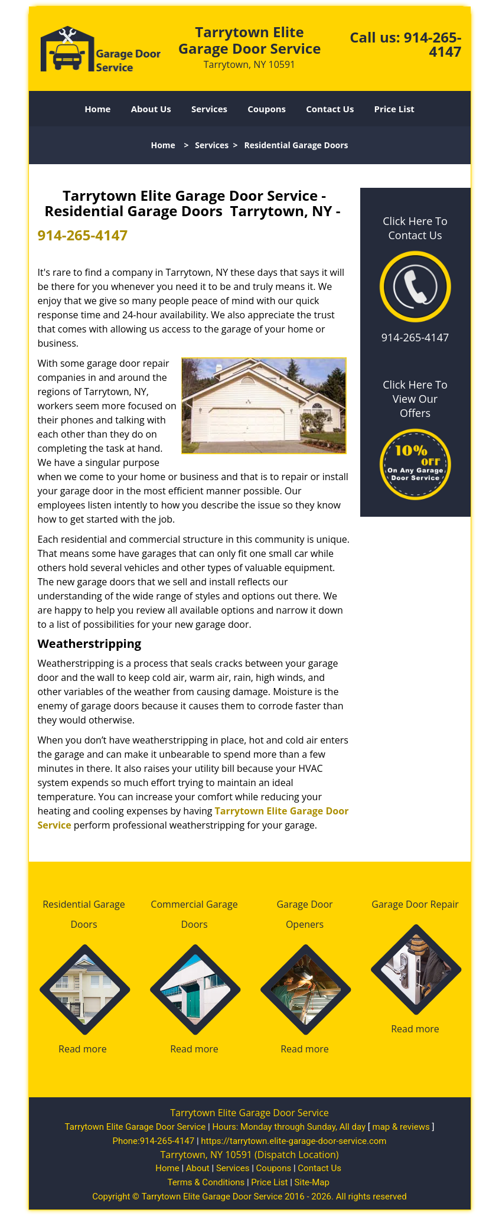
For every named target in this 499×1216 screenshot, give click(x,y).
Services (209, 109)
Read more (82, 1048)
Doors (83, 924)
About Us (151, 109)
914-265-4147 (433, 44)
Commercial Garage (194, 904)
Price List (394, 109)
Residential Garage (84, 904)
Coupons (266, 109)
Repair (444, 904)
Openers (305, 924)
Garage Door (304, 904)
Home (97, 109)
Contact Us (330, 109)
